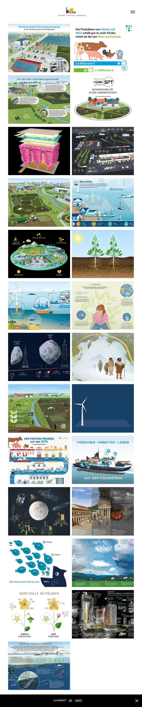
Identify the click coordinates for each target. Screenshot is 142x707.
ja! (70, 700)
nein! (78, 700)
